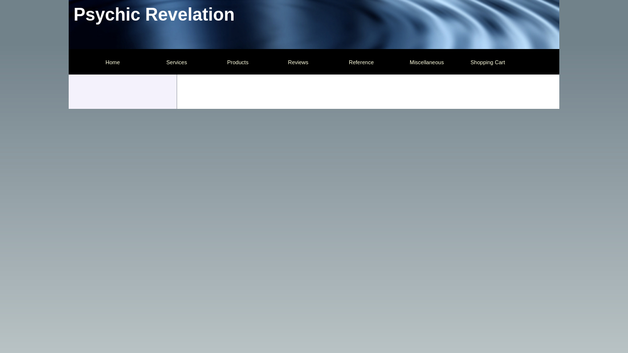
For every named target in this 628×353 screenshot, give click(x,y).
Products (237, 62)
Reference (361, 62)
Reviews (298, 62)
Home (112, 62)
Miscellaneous (427, 62)
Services (176, 62)
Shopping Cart (488, 62)
